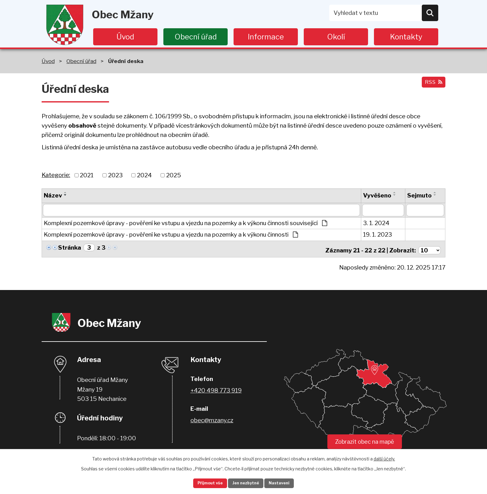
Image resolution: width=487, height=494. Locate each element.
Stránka (69, 247)
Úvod (125, 36)
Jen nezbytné (246, 482)
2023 (115, 175)
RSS (432, 85)
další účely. (384, 457)
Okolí (336, 36)
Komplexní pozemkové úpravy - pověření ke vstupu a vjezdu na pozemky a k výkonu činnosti (171, 234)
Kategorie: (56, 175)
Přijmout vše (203, 482)
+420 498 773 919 (216, 388)
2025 (173, 175)
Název (53, 195)
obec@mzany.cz (211, 418)
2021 (86, 175)
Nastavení (286, 482)
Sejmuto (419, 195)
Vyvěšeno (377, 195)
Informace (266, 36)
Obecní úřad (196, 36)
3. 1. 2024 (376, 223)
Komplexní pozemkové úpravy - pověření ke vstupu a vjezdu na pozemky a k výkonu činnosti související (185, 223)
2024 (144, 175)
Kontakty (406, 36)
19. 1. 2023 (377, 234)
